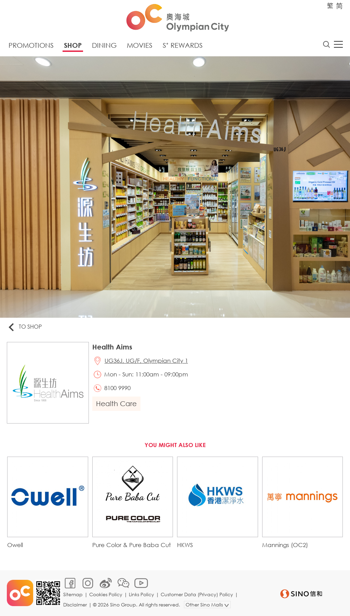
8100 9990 (117, 387)
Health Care (116, 403)
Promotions (31, 45)
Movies (139, 45)
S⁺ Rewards (183, 45)
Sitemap (73, 594)
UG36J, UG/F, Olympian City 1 (146, 360)
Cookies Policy (105, 594)
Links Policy (141, 594)
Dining (104, 45)
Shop (73, 45)
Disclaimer (75, 604)
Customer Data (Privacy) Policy (197, 594)
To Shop (24, 327)
